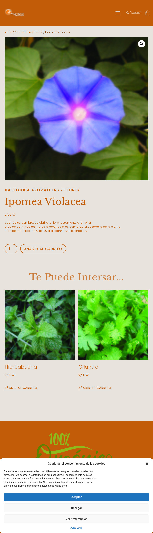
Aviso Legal (76, 527)
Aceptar (76, 497)
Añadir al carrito (43, 248)
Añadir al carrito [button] (21, 387)
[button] (147, 464)
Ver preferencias (76, 519)
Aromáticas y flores (28, 32)
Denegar (76, 508)
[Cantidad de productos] (11, 248)
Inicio (8, 32)
